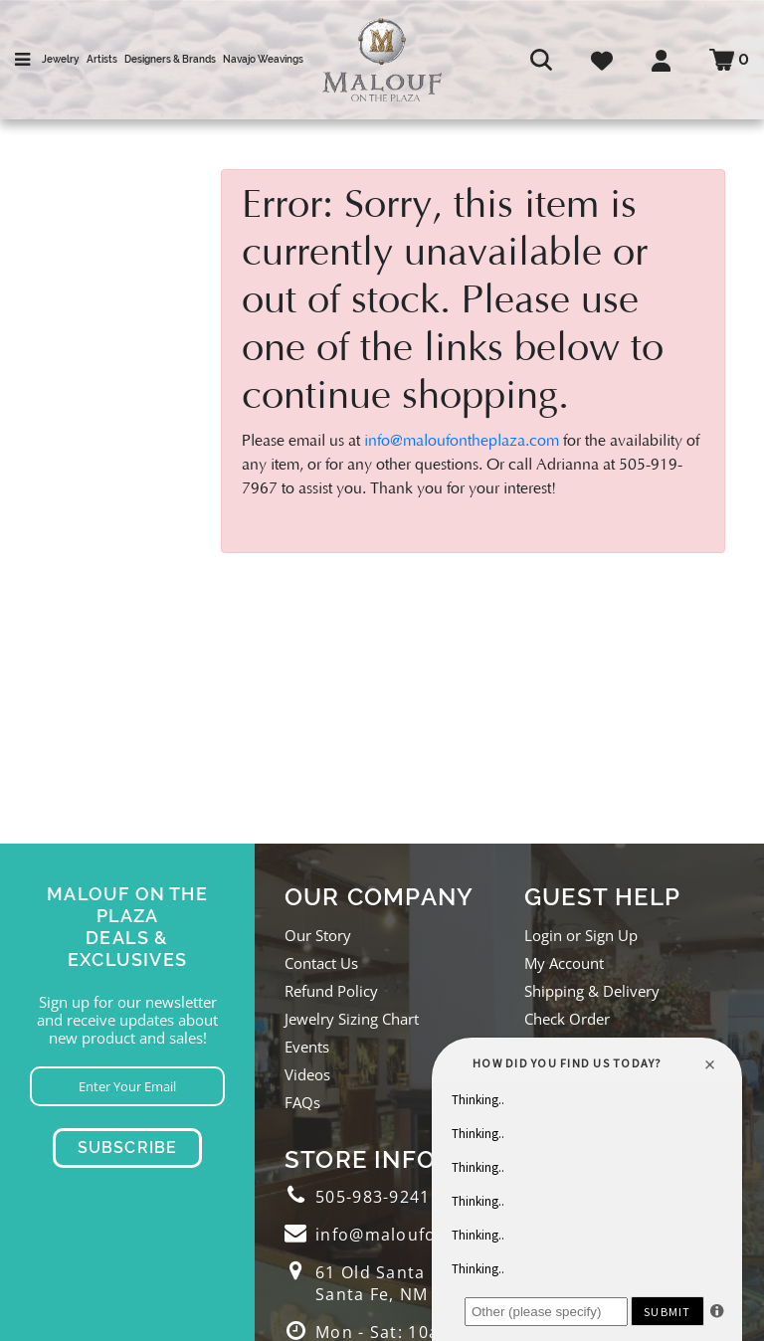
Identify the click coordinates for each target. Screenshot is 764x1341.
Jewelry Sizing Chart (352, 1019)
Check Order (567, 1019)
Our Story (318, 935)
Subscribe (128, 1147)
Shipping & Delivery (592, 991)
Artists (102, 59)
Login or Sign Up (581, 935)
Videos (307, 1074)
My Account (564, 963)
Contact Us (321, 963)
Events (307, 1046)
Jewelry (60, 59)
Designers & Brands (170, 59)
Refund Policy (331, 991)
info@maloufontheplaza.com (461, 441)
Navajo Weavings (263, 59)
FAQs (302, 1102)
